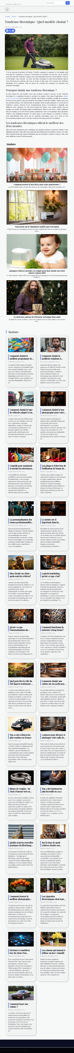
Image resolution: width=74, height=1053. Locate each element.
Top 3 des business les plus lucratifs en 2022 (52, 790)
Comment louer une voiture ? (19, 1005)
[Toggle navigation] (7, 9)
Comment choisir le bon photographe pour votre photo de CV (53, 412)
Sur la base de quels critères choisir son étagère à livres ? (51, 845)
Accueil (7, 16)
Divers (14, 16)
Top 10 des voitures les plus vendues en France (20, 736)
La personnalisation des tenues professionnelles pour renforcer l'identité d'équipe (21, 523)
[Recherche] (55, 3)
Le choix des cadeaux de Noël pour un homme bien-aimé (37, 317)
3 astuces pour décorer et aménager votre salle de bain (53, 737)
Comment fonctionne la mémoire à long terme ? (53, 628)
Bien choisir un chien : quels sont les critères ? (20, 575)
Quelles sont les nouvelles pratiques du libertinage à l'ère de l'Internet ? (21, 845)
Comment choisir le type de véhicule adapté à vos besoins (21, 412)
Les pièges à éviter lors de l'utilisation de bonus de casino (54, 468)
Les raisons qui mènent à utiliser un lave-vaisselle (53, 951)
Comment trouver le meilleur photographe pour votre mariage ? (20, 899)
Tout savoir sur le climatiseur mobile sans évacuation (37, 226)
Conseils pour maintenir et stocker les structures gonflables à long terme (21, 468)
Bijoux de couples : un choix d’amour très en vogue (20, 791)
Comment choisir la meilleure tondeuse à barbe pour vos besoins (52, 358)
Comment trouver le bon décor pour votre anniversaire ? (37, 184)
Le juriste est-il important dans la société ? (50, 522)
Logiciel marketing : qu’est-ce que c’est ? (51, 575)
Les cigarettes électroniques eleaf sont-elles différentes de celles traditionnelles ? (53, 900)
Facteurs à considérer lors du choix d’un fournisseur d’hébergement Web (20, 954)
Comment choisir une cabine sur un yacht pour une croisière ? (53, 684)
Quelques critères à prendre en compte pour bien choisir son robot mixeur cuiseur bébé (37, 272)
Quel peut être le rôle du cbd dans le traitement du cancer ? (22, 684)
